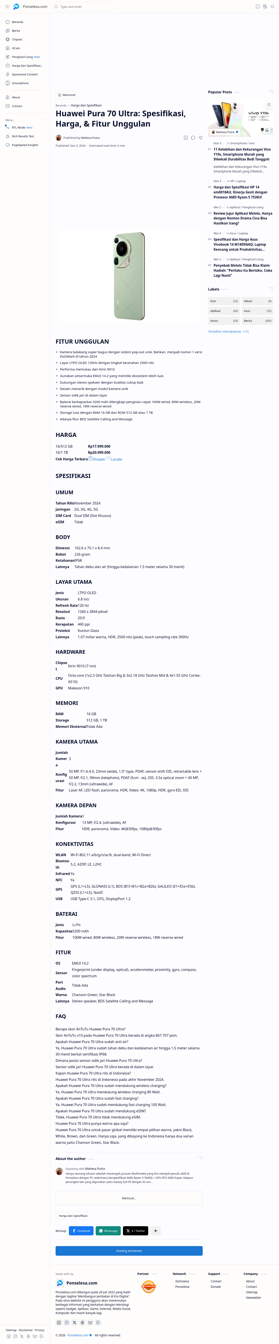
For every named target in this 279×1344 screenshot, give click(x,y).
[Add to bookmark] (269, 105)
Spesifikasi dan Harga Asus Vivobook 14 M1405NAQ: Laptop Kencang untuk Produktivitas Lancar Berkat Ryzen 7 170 (240, 244)
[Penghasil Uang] (25, 56)
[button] (7, 6)
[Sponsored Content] (25, 74)
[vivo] (252, 143)
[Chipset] (25, 39)
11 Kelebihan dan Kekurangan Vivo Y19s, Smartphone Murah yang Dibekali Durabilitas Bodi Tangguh (242, 154)
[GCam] (25, 48)
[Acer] (224, 301)
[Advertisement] (164, 50)
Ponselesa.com (35, 6)
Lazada (114, 459)
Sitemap (11, 1330)
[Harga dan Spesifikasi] (25, 65)
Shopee (96, 459)
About (250, 1281)
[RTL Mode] (25, 127)
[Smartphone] (239, 143)
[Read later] (185, 137)
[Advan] (258, 301)
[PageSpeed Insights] (25, 145)
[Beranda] (25, 21)
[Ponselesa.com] (16, 6)
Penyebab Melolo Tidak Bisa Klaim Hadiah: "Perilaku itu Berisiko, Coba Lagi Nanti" (243, 270)
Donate (216, 1287)
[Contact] (25, 106)
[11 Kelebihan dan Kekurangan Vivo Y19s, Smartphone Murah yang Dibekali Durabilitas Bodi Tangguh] (241, 118)
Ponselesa (182, 1287)
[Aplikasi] (236, 207)
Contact (216, 1281)
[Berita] (25, 30)
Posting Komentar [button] (129, 1251)
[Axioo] (224, 321)
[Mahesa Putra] (81, 138)
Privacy (39, 1330)
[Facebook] (59, 1322)
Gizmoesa (182, 1281)
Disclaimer (26, 1330)
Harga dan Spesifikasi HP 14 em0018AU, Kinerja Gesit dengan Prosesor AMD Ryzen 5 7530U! (240, 192)
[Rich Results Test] (25, 136)
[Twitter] (74, 1322)
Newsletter (253, 1297)
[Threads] (82, 1322)
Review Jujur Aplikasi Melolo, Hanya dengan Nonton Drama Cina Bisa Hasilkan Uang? (243, 218)
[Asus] (234, 233)
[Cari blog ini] (82, 6)
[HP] (233, 181)
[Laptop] (241, 181)
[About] (25, 97)
